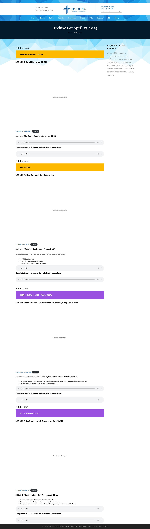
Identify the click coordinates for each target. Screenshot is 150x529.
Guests (42, 18)
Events (82, 18)
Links (91, 18)
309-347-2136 (42, 7)
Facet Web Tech (100, 526)
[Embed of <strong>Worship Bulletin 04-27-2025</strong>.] (60, 97)
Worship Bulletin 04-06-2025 (22, 490)
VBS (108, 18)
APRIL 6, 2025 (22, 406)
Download (35, 131)
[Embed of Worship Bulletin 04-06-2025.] (60, 456)
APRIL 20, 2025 (22, 160)
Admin (106, 526)
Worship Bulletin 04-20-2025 (22, 244)
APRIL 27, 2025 (22, 47)
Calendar (61, 18)
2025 (75, 33)
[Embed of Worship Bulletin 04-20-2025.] (60, 210)
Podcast (100, 18)
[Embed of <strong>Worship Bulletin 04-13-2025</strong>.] (60, 337)
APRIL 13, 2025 (22, 288)
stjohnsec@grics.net (44, 10)
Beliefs (51, 18)
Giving (116, 18)
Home (33, 18)
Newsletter (72, 18)
